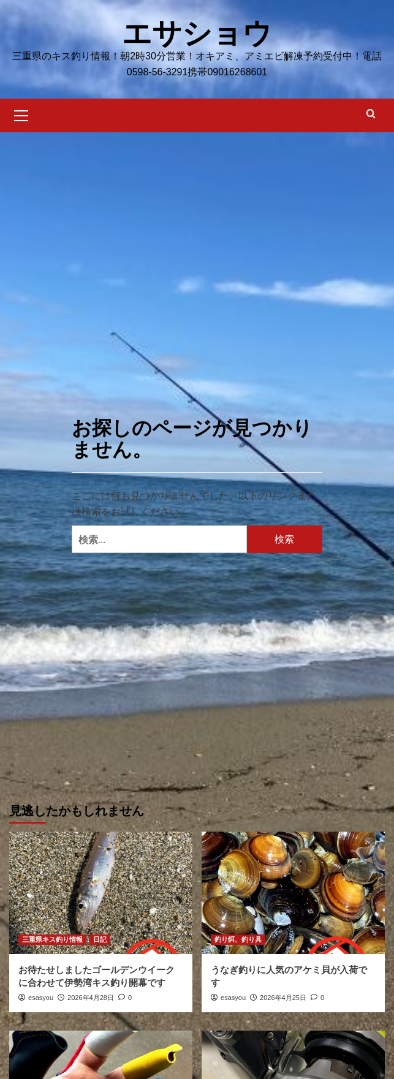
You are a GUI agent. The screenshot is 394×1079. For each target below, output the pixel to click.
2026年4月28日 (90, 997)
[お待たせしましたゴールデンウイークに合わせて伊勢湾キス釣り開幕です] (100, 892)
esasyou (40, 997)
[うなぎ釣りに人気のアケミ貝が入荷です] (293, 892)
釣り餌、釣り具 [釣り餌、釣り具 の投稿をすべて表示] (238, 938)
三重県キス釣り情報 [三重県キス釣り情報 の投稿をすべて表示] (52, 938)
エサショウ (197, 33)
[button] (21, 113)
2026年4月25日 (283, 997)
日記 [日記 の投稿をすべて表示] (100, 938)
